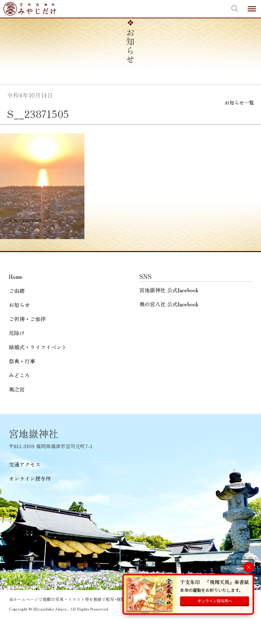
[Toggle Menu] (252, 8)
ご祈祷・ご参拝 (27, 318)
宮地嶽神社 (30, 9)
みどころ (19, 374)
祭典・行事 (22, 360)
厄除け (17, 332)
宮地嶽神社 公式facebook (168, 290)
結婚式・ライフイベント (38, 346)
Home (16, 276)
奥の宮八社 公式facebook (168, 304)
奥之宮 (17, 389)
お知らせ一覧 (239, 102)
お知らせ (19, 304)
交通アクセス (24, 464)
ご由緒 (17, 290)
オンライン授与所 (30, 478)
